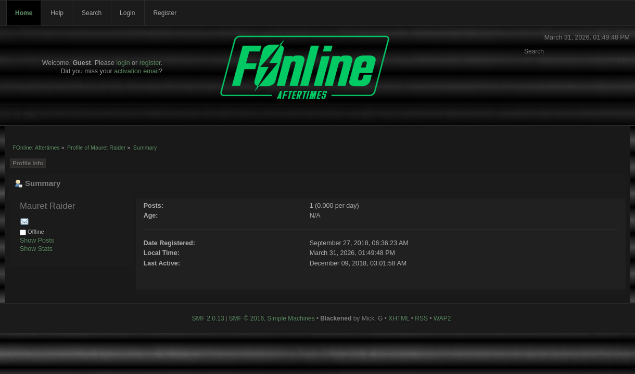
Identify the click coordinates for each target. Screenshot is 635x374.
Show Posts (37, 240)
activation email (136, 71)
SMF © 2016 (246, 318)
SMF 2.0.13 (208, 318)
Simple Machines (290, 318)
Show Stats (36, 248)
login (123, 62)
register (150, 62)
